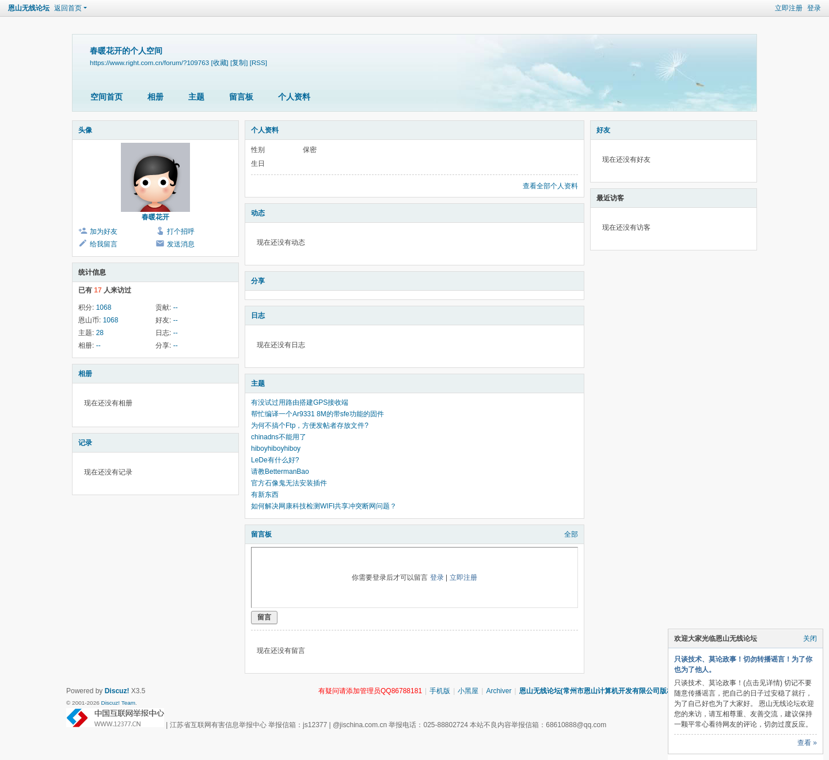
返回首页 (68, 8)
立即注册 (789, 8)
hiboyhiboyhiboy (276, 448)
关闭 (810, 638)
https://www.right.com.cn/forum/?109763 (149, 62)
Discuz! (117, 691)
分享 (258, 281)
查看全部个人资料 (550, 186)
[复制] (239, 62)
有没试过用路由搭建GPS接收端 (299, 402)
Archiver (498, 691)
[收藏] (219, 62)
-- (175, 307)
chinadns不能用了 (278, 437)
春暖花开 (155, 217)
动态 (258, 213)
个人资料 (294, 96)
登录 (814, 8)
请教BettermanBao (280, 472)
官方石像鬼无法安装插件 (289, 483)
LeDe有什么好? (275, 460)
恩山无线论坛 (29, 8)
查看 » (807, 743)
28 (100, 333)
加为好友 (103, 231)
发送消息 (181, 244)
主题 (196, 96)
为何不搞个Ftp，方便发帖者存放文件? (309, 425)
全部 (571, 534)
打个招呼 (181, 231)
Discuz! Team (118, 703)
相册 (155, 96)
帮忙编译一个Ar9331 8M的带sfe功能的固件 (317, 414)
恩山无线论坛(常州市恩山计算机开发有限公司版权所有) (604, 691)
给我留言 (103, 244)
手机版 (439, 691)
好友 (603, 130)
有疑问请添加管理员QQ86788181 (370, 691)
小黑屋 (468, 691)
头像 (85, 130)
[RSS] (258, 62)
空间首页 (106, 96)
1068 (104, 307)
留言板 (241, 96)
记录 (85, 443)
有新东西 (265, 495)
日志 (258, 315)
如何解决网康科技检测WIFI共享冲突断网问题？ (324, 506)
